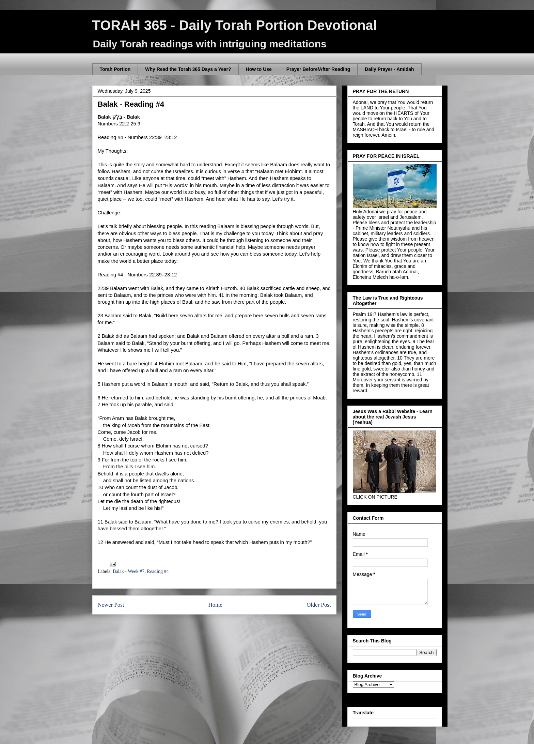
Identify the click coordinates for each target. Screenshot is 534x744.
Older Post (319, 605)
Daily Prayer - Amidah (389, 69)
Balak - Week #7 (128, 571)
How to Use (259, 69)
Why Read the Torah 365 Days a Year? (188, 69)
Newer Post (111, 605)
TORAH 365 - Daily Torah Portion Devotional (234, 25)
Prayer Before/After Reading (318, 69)
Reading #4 (158, 571)
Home (215, 605)
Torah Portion (115, 69)
